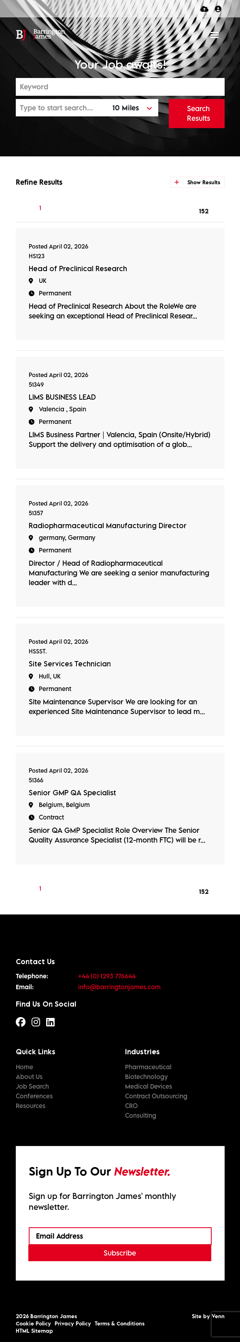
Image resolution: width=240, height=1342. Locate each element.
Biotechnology (146, 1076)
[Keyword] (120, 87)
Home (24, 1066)
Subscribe (120, 1253)
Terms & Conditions (119, 1323)
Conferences (34, 1096)
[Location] (62, 107)
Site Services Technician (70, 663)
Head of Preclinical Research (78, 268)
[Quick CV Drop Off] (204, 8)
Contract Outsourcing (156, 1096)
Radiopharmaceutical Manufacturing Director (108, 525)
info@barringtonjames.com (119, 986)
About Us (29, 1076)
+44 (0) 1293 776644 (107, 976)
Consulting (140, 1115)
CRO (131, 1105)
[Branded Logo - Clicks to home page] (41, 35)
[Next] (104, 208)
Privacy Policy (73, 1323)
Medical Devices (148, 1086)
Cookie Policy (33, 1323)
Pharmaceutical (148, 1066)
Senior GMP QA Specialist (72, 792)
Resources (30, 1105)
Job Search (32, 1086)
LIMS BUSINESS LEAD (62, 397)
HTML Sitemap (34, 1330)
